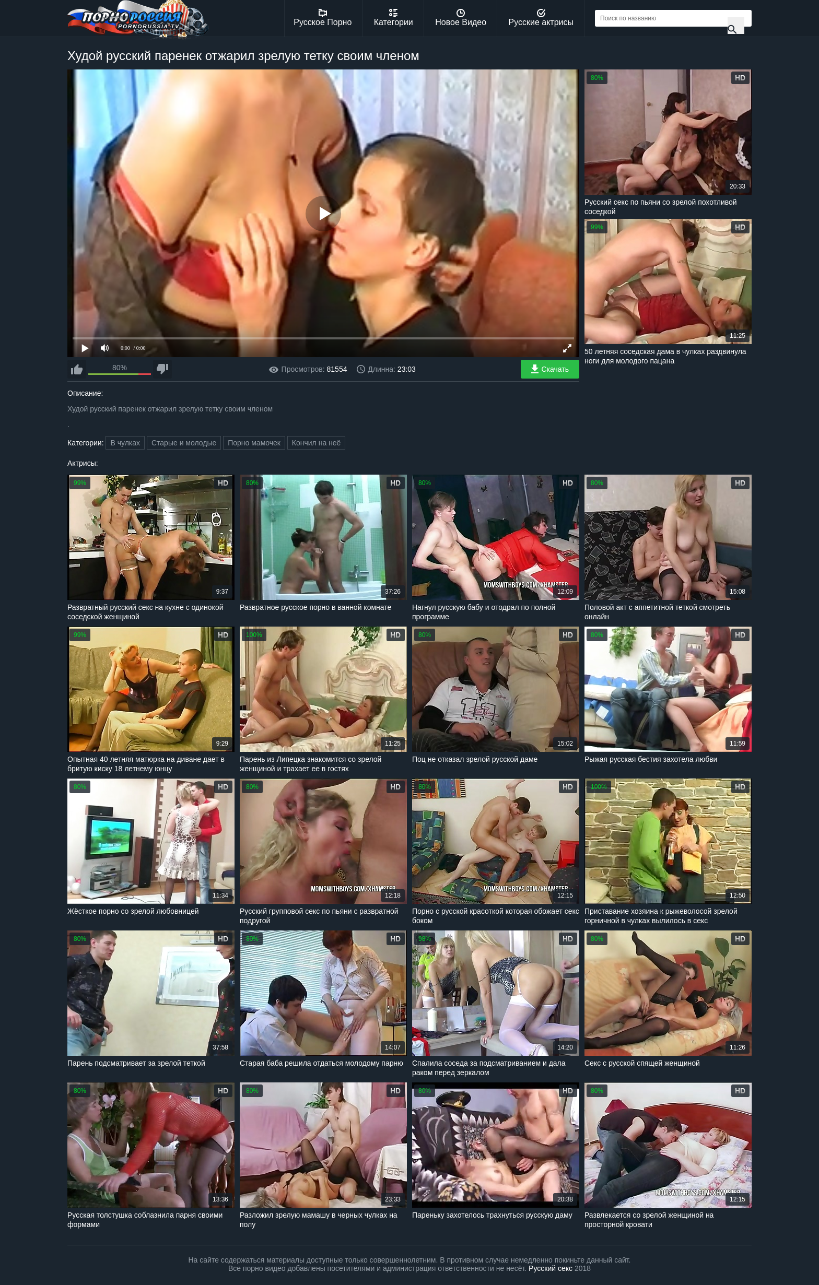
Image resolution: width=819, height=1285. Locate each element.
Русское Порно (323, 18)
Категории (393, 18)
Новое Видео (460, 18)
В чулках (125, 443)
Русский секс (550, 1268)
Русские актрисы (541, 18)
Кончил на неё (316, 443)
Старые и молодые (183, 443)
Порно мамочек (254, 443)
